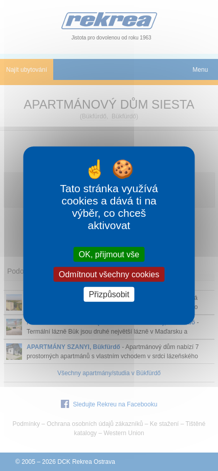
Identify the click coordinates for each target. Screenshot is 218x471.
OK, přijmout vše (109, 254)
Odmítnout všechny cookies (109, 274)
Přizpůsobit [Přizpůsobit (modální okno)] (109, 294)
